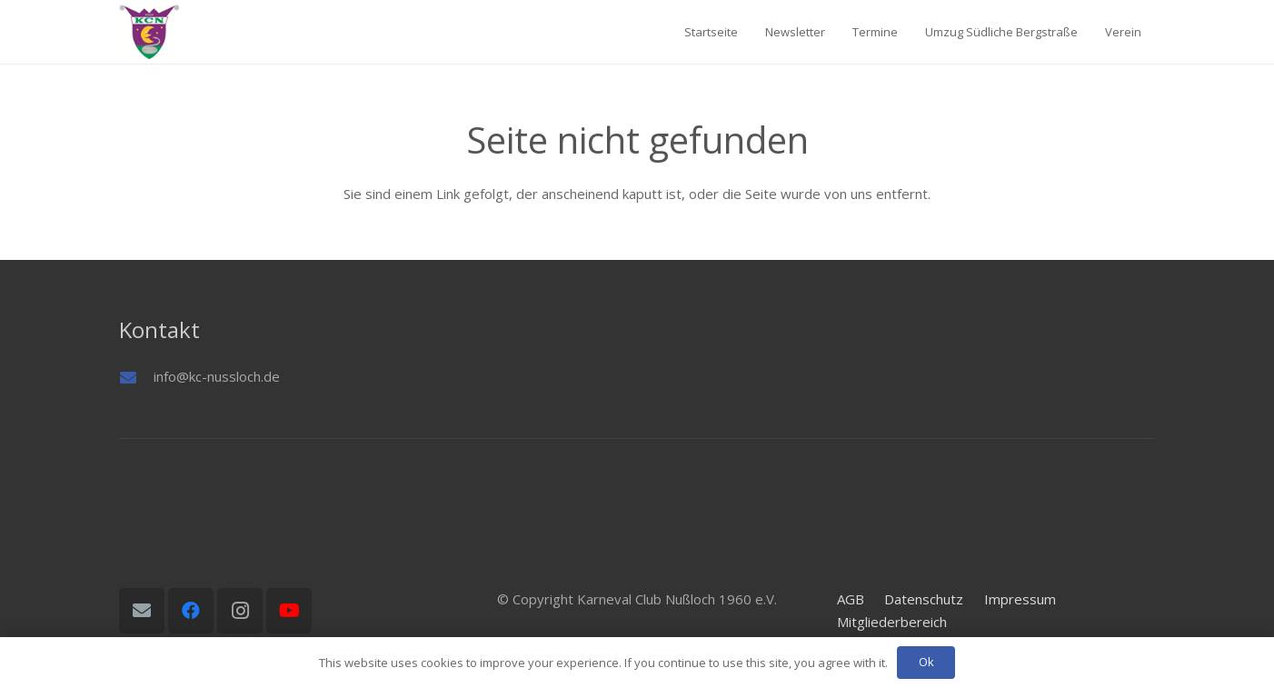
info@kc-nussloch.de (217, 376)
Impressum (1020, 599)
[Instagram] (240, 610)
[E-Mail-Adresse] (141, 610)
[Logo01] (149, 32)
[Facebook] (191, 610)
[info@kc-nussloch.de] (136, 377)
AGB (850, 599)
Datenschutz (923, 599)
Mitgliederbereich (892, 622)
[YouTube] (289, 610)
